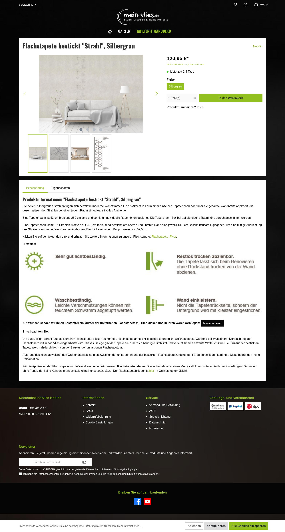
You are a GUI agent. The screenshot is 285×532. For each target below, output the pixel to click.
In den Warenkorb (231, 98)
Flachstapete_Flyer (164, 236)
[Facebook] (137, 501)
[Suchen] (235, 4)
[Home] (113, 31)
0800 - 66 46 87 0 (33, 408)
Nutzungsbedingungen (126, 469)
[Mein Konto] (245, 4)
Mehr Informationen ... (129, 526)
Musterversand (212, 323)
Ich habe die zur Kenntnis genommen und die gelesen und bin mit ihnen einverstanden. (91, 473)
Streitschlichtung (159, 416)
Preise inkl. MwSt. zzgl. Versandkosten (185, 64)
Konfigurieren (216, 525)
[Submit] (84, 462)
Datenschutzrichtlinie (97, 469)
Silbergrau (175, 86)
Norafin (257, 46)
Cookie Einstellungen (99, 422)
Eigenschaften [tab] (60, 187)
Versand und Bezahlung (164, 405)
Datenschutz (157, 422)
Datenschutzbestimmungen (53, 473)
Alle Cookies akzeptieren (248, 525)
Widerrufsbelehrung (98, 416)
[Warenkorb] (260, 4)
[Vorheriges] (25, 93)
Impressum (156, 428)
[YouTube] (147, 501)
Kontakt (90, 405)
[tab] (35, 188)
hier (151, 370)
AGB (152, 410)
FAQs (89, 410)
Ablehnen (194, 525)
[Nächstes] (156, 93)
